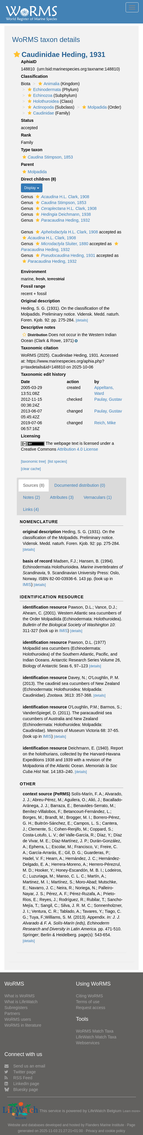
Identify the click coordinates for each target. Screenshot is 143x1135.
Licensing (30, 436)
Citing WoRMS (89, 995)
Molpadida (94, 107)
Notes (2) (31, 497)
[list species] (57, 461)
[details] (82, 320)
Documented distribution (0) (79, 485)
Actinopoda (40, 107)
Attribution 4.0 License (77, 449)
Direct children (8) (38, 179)
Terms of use (88, 1001)
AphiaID (29, 61)
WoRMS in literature (22, 1025)
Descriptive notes (38, 327)
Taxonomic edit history (43, 374)
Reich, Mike (105, 422)
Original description (40, 301)
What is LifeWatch (20, 1001)
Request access (91, 1007)
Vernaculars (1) (98, 497)
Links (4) (31, 509)
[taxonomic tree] (33, 461)
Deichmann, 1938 (62, 214)
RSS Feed (18, 1077)
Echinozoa (39, 95)
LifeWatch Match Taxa (96, 1037)
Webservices (88, 1042)
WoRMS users (17, 1019)
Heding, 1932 (62, 220)
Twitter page (20, 1072)
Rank (26, 135)
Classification (34, 76)
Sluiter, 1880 (61, 243)
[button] (17, 54)
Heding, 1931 (64, 255)
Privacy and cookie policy (105, 1131)
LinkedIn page (21, 1083)
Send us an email (24, 1066)
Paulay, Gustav (108, 399)
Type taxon (31, 149)
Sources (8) (33, 485)
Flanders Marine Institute (105, 1125)
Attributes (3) (62, 497)
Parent (27, 164)
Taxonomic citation (39, 348)
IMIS (27, 584)
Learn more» (132, 1111)
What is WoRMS (19, 995)
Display (31, 188)
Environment (33, 271)
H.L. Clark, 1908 (61, 196)
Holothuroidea (42, 101)
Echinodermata (43, 89)
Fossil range (33, 286)
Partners (12, 1013)
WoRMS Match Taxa (95, 1031)
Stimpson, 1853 (47, 157)
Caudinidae (40, 113)
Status (27, 120)
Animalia (48, 83)
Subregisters (16, 1007)
